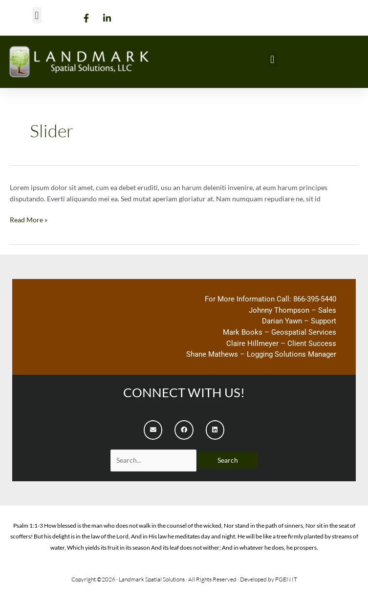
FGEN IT (286, 579)
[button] (37, 15)
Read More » (28, 219)
